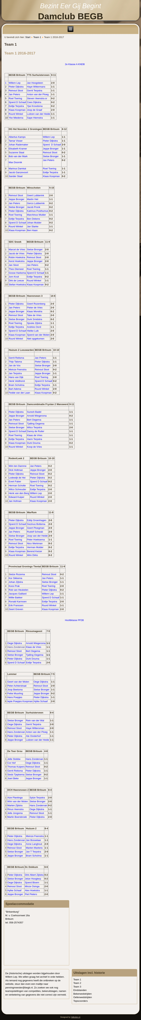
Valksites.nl (75, 1017)
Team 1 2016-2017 (19, 53)
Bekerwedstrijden (82, 993)
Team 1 (37, 37)
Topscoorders (80, 1001)
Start (27, 37)
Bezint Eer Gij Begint (70, 6)
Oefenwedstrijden (82, 997)
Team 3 (77, 986)
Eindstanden (79, 990)
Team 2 (77, 983)
